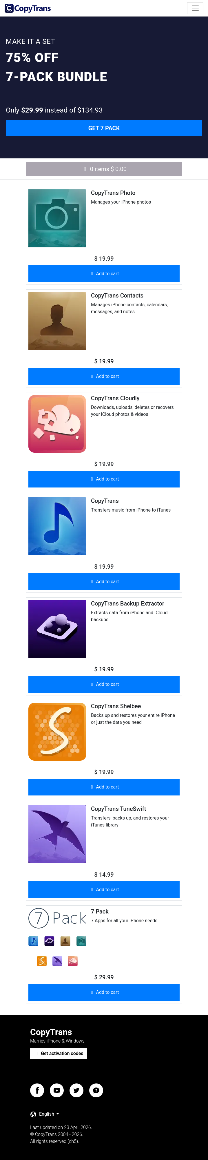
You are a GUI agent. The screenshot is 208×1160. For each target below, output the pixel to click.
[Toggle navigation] (195, 8)
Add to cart (104, 273)
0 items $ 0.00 (104, 169)
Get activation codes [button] (58, 1053)
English (42, 1114)
